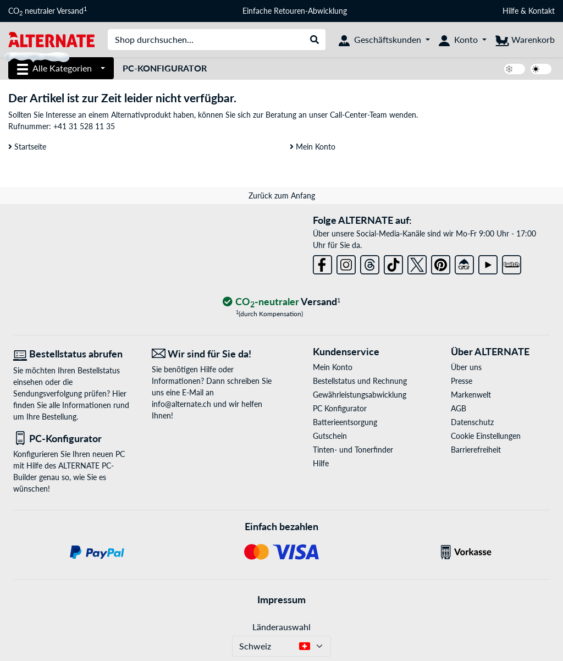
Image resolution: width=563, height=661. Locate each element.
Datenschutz (472, 422)
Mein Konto (312, 146)
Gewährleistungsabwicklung (359, 394)
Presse (461, 380)
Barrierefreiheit (476, 449)
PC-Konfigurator (165, 68)
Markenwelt (471, 394)
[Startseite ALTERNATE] (51, 39)
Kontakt (541, 10)
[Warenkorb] (525, 40)
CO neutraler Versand (47, 10)
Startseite (27, 146)
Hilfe (510, 10)
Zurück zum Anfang (282, 195)
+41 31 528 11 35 (84, 126)
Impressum (281, 599)
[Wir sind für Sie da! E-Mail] (213, 353)
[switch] (514, 69)
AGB (458, 408)
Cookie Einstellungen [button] (486, 435)
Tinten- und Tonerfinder (353, 449)
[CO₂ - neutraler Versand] (281, 302)
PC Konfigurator (340, 408)
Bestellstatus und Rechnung (360, 380)
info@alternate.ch (181, 404)
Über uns (466, 367)
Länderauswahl (281, 626)
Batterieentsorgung (345, 422)
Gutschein (330, 435)
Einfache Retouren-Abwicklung (294, 10)
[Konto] (463, 40)
